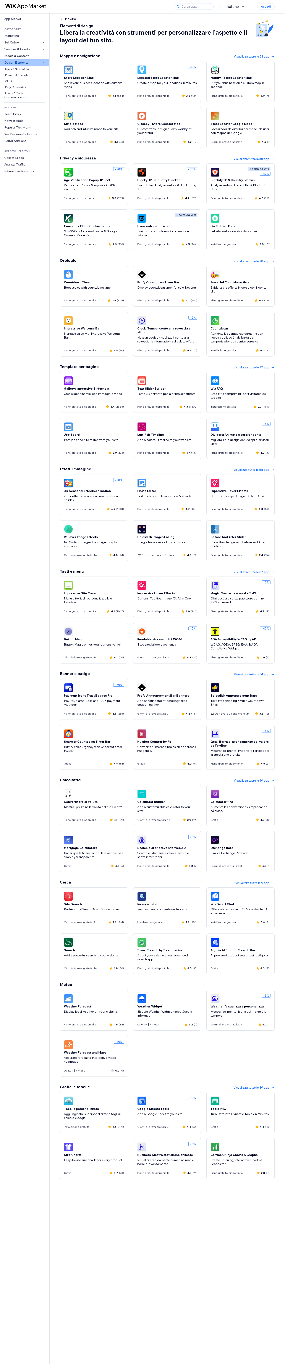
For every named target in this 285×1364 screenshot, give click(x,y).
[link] (24, 19)
